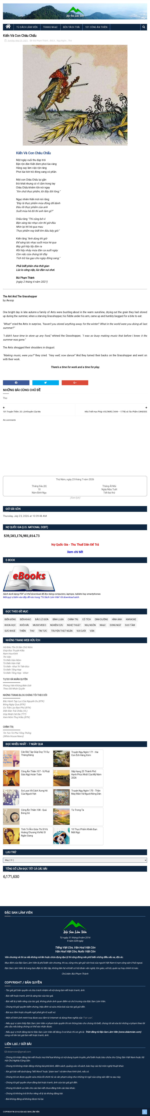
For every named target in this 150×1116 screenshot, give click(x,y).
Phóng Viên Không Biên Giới (17, 685)
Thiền (22, 631)
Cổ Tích (86, 619)
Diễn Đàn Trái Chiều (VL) (15, 711)
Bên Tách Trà (71, 27)
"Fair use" (87, 1017)
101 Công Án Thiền (96, 27)
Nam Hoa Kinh (10, 653)
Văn (92, 631)
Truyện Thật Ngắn (61, 631)
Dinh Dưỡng (101, 619)
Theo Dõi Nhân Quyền (14, 688)
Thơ (70, 40)
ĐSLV (52, 40)
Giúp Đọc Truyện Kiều (13, 650)
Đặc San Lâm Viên (32, 1112)
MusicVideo (39, 625)
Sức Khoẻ (10, 631)
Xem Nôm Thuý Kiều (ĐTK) (16, 717)
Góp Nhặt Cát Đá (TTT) (14, 714)
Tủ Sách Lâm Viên (27, 27)
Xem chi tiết (75, 552)
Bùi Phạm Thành (41, 40)
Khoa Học (10, 625)
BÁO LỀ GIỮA (42, 619)
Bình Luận (58, 619)
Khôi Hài (24, 625)
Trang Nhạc (50, 27)
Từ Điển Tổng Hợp (12, 669)
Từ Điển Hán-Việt (11, 663)
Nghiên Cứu (56, 625)
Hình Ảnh (117, 619)
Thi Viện (7, 657)
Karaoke (131, 619)
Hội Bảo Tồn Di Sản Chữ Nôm (17, 647)
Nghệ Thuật (74, 625)
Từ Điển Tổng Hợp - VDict (15, 673)
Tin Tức (42, 631)
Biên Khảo (25, 619)
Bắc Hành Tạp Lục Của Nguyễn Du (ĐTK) (23, 701)
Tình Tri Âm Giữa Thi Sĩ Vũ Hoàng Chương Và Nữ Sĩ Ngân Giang (34, 832)
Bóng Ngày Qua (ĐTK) (14, 704)
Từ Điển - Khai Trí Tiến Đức (16, 666)
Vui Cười (81, 631)
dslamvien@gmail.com (18, 1051)
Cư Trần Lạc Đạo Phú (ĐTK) (17, 707)
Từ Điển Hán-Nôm (12, 660)
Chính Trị (73, 619)
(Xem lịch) (75, 497)
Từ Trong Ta (77, 810)
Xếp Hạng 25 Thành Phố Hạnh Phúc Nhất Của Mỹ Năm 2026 (86, 774)
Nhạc (103, 625)
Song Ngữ (115, 625)
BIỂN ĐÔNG (10, 619)
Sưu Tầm (130, 625)
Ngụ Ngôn (62, 40)
